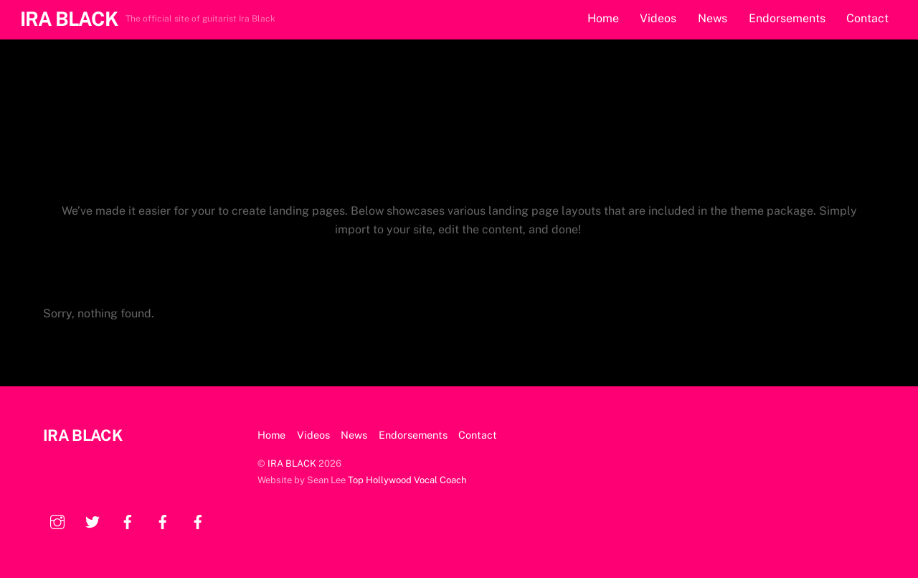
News (712, 18)
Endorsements (787, 18)
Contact (867, 18)
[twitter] (92, 520)
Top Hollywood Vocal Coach (407, 480)
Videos (658, 18)
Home (603, 18)
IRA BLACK (292, 463)
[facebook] (127, 520)
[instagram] (57, 520)
